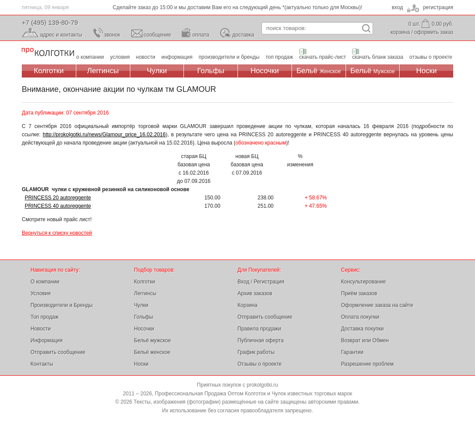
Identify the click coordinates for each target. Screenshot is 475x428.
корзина (400, 32)
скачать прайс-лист (322, 57)
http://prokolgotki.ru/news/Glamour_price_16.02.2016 (104, 134)
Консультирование (363, 282)
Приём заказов (359, 293)
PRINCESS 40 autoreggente (58, 206)
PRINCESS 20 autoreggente (58, 198)
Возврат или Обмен (365, 340)
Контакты (42, 364)
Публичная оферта (261, 340)
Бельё (318, 71)
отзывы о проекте (430, 57)
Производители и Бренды (62, 305)
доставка (243, 35)
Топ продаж (44, 317)
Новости (41, 329)
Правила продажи (259, 329)
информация (177, 57)
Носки (426, 71)
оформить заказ (433, 32)
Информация (46, 340)
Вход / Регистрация (261, 282)
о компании (90, 57)
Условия (41, 293)
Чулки (157, 71)
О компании (45, 282)
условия (120, 57)
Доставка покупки (362, 329)
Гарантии (352, 352)
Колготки (49, 71)
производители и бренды (229, 57)
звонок (112, 35)
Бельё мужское (152, 340)
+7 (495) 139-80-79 (50, 22)
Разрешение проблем (367, 364)
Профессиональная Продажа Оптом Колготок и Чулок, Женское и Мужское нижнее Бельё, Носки (48, 52)
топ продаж (279, 57)
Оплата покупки (360, 317)
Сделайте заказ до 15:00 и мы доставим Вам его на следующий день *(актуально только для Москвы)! (238, 7)
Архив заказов (255, 293)
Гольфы (210, 71)
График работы (256, 352)
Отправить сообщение (58, 352)
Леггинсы (103, 71)
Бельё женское (152, 352)
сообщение (157, 35)
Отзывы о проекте (260, 364)
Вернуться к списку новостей (57, 233)
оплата (200, 35)
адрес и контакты (61, 35)
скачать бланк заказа (377, 57)
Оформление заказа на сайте (377, 305)
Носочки (265, 71)
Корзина (248, 305)
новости (145, 57)
